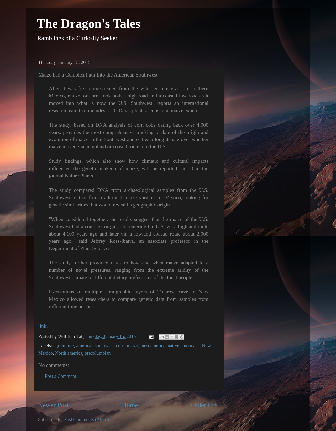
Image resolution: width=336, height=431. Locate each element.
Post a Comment (60, 376)
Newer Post (53, 404)
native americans (184, 345)
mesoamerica (152, 345)
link (42, 326)
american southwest (94, 345)
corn (120, 345)
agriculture (63, 345)
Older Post (205, 404)
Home (130, 404)
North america (68, 353)
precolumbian (98, 353)
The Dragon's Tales (88, 23)
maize (132, 345)
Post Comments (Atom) (86, 419)
